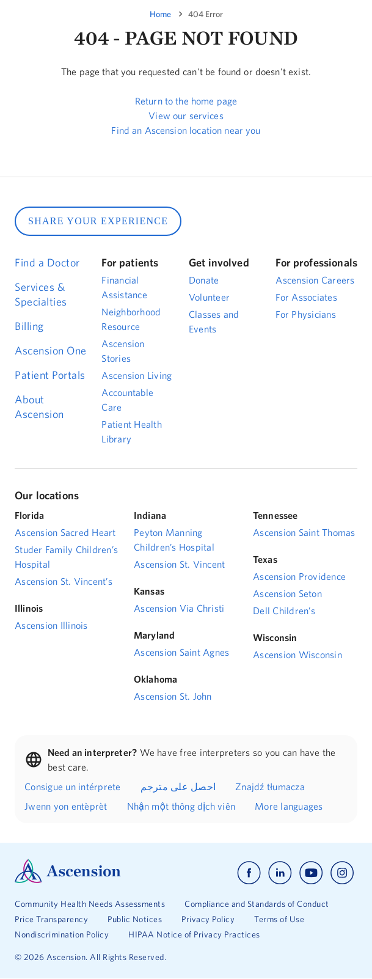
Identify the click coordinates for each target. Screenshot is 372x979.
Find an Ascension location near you (185, 130)
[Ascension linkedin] (280, 873)
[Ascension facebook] (249, 873)
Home (160, 14)
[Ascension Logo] (68, 880)
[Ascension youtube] (311, 873)
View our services (186, 115)
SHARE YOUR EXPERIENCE (98, 221)
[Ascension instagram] (342, 873)
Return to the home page (186, 101)
